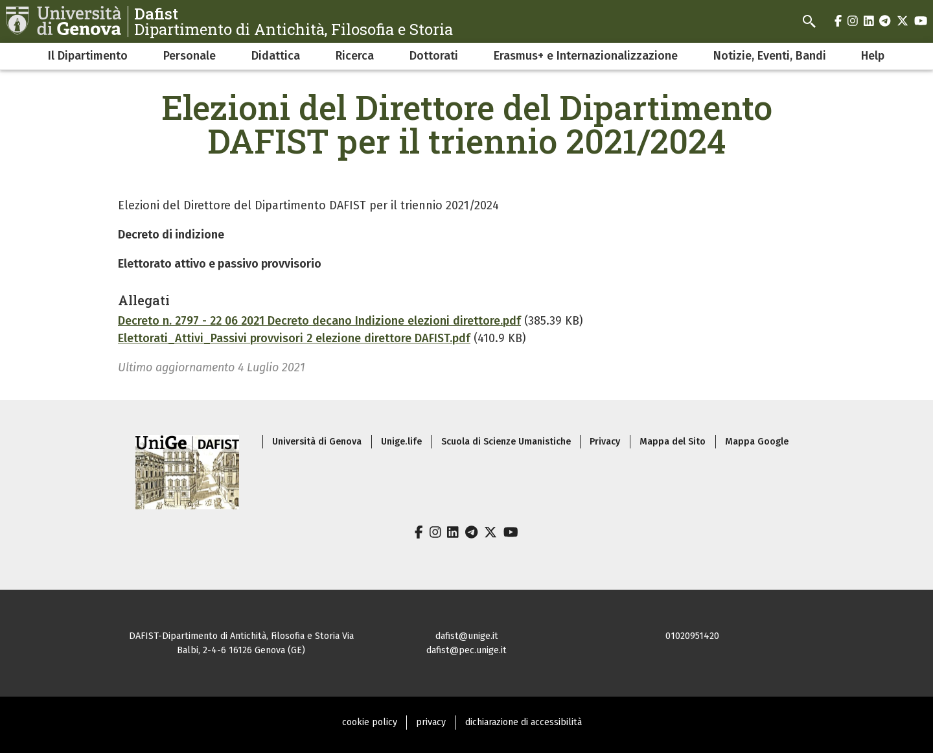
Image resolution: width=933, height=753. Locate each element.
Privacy (605, 441)
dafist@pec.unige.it (466, 650)
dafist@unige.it (466, 636)
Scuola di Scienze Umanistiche (506, 441)
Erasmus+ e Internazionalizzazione (586, 56)
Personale (189, 56)
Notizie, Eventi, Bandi (769, 56)
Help (872, 56)
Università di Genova (317, 441)
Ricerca (355, 56)
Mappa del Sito (672, 441)
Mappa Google (757, 441)
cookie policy (369, 722)
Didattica (275, 56)
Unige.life (401, 441)
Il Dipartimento (88, 56)
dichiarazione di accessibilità (523, 722)
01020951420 (692, 636)
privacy (431, 722)
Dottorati (433, 56)
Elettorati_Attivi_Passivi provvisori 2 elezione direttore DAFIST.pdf (294, 338)
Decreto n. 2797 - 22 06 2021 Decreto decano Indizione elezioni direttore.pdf (319, 321)
